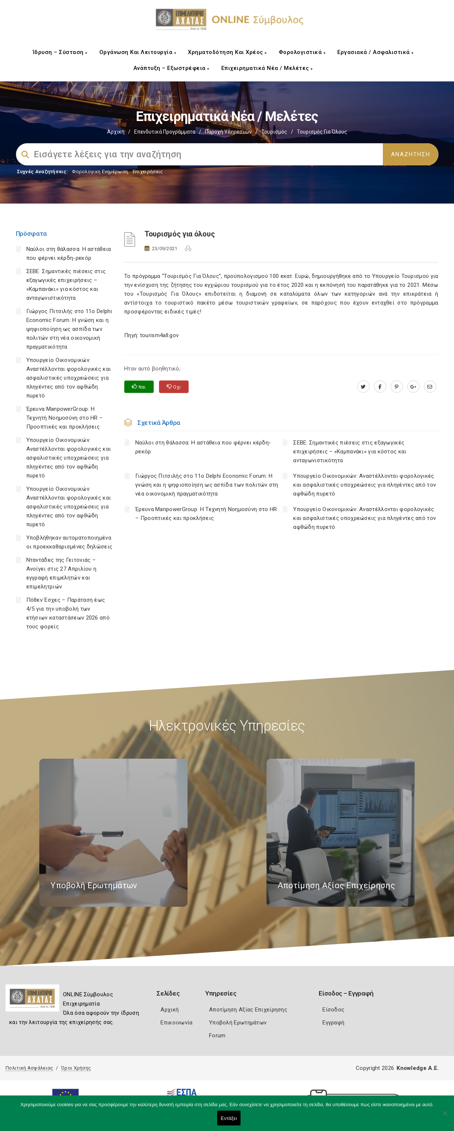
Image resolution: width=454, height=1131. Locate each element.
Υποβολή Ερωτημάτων (237, 1022)
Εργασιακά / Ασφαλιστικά (375, 52)
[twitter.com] (363, 386)
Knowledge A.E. (418, 1068)
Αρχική (116, 132)
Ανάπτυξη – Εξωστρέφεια (171, 68)
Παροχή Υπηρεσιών (228, 132)
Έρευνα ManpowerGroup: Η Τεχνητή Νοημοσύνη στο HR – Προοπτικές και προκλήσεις (64, 418)
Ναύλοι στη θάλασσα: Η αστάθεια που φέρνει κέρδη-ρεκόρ (203, 447)
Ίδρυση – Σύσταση (60, 52)
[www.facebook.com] (380, 386)
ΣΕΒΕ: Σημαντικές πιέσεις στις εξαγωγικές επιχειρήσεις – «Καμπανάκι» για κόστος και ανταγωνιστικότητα (349, 451)
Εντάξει (229, 1118)
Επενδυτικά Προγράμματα (164, 132)
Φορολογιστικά (302, 52)
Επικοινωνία (176, 1022)
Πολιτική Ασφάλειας (29, 1068)
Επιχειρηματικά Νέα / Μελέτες (267, 68)
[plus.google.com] (413, 386)
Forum (217, 1035)
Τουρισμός (274, 132)
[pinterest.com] (396, 386)
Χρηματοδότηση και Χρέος (227, 52)
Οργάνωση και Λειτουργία (137, 52)
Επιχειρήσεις (148, 171)
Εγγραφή (333, 1022)
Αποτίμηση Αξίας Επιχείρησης (248, 1009)
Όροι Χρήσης (76, 1068)
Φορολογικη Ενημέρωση (100, 171)
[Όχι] (444, 1117)
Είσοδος (333, 1009)
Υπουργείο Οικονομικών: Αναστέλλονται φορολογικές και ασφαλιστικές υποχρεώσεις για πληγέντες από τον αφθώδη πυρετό (68, 378)
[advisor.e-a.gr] (430, 386)
